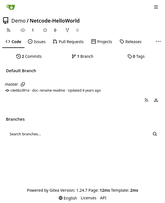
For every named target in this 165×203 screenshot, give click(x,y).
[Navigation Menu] (156, 7)
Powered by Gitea (43, 190)
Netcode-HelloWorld (55, 20)
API (103, 197)
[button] (146, 100)
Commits (29, 56)
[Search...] (154, 134)
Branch (83, 56)
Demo (18, 20)
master (11, 84)
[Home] (11, 7)
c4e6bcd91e (19, 90)
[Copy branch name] (23, 84)
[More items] (158, 42)
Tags (136, 56)
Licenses (88, 197)
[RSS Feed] (8, 30)
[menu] (156, 100)
